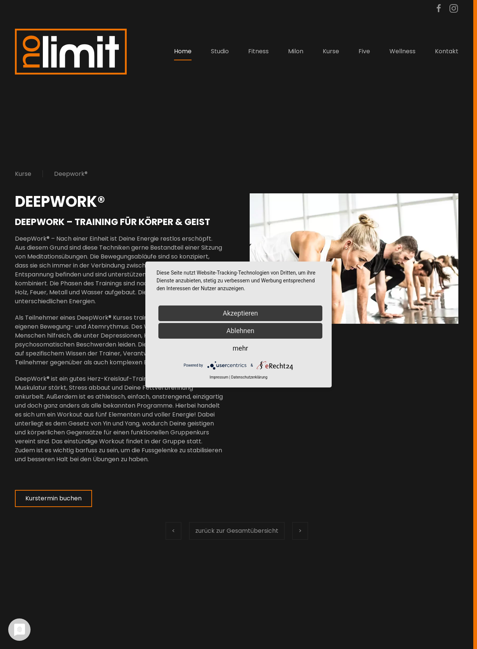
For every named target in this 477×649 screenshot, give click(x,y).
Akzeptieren (240, 313)
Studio (220, 51)
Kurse (23, 174)
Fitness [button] (258, 51)
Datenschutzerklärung (249, 377)
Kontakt (446, 51)
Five (364, 51)
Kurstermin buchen (53, 498)
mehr (240, 348)
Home (183, 51)
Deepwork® (71, 174)
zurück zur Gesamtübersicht (236, 530)
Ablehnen (240, 331)
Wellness (402, 51)
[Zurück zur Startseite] (71, 52)
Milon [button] (295, 51)
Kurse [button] (331, 51)
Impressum (218, 377)
